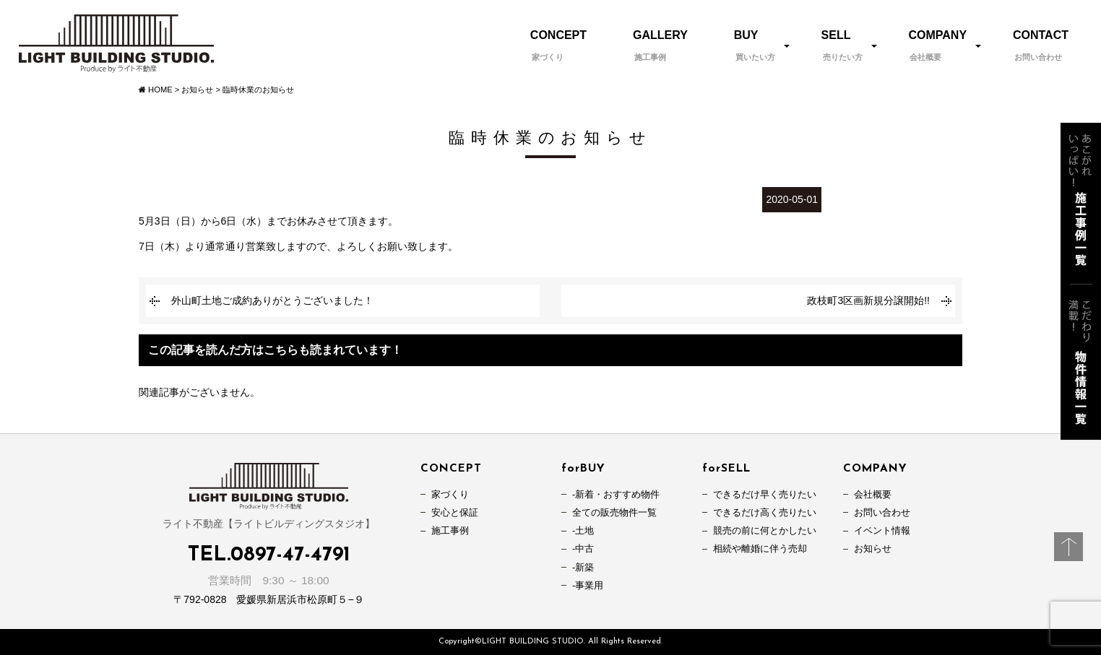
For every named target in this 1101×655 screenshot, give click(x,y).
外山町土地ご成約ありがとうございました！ (272, 300)
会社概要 (872, 495)
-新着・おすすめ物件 (616, 495)
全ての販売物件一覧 (614, 513)
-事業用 (587, 586)
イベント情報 (882, 531)
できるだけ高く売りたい (764, 513)
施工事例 (450, 531)
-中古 (583, 549)
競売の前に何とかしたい (764, 531)
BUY (754, 45)
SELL (842, 45)
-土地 (583, 531)
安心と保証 (454, 513)
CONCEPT (558, 45)
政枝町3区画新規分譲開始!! (868, 300)
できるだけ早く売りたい (764, 495)
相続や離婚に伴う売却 (760, 549)
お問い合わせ (882, 513)
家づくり (450, 495)
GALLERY (660, 45)
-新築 (583, 568)
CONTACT (1040, 45)
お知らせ (872, 549)
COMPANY (937, 45)
